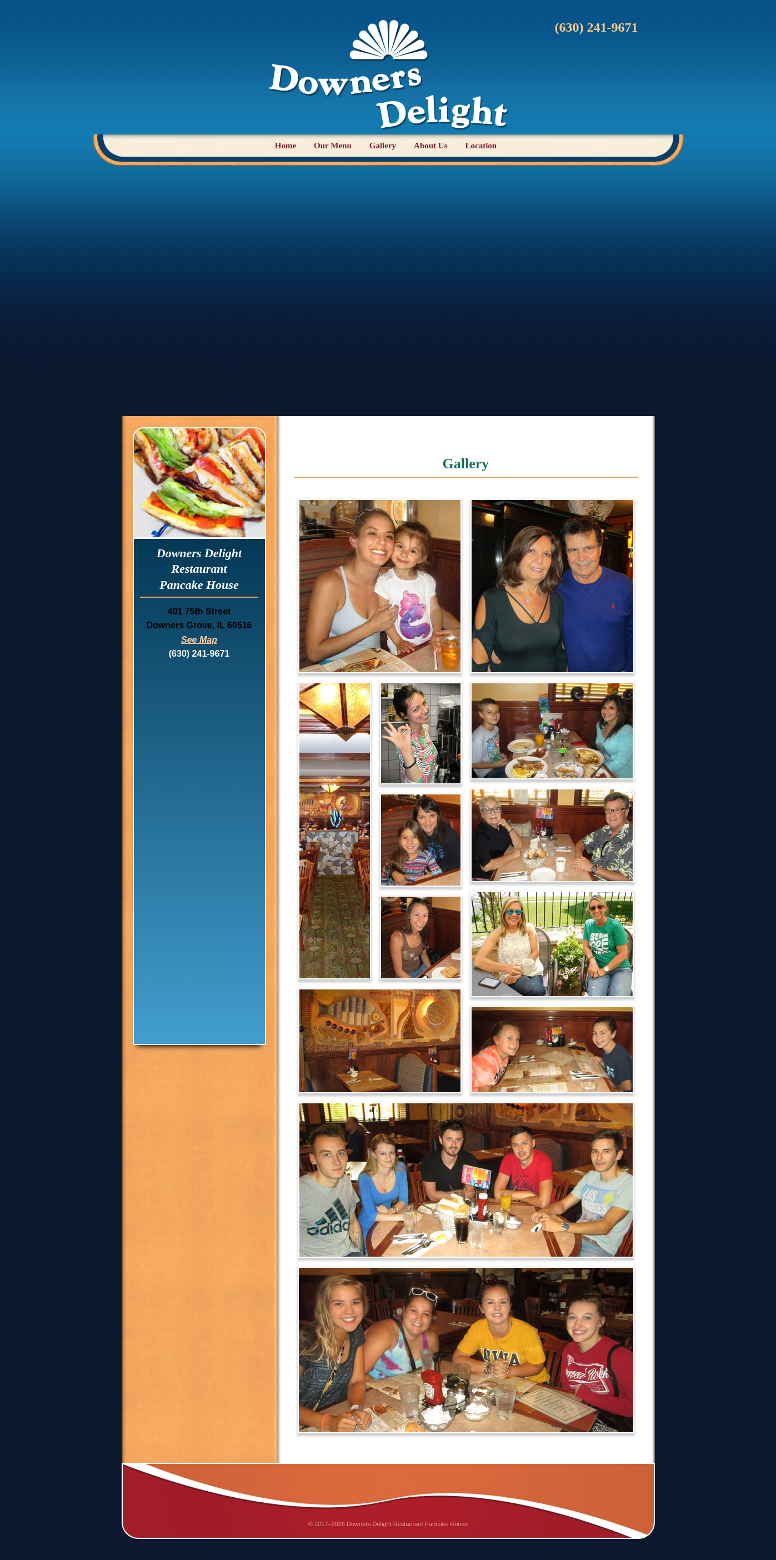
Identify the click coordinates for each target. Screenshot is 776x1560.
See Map (199, 639)
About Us (430, 145)
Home (285, 145)
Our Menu (333, 145)
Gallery (382, 145)
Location (481, 145)
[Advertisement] (388, 289)
